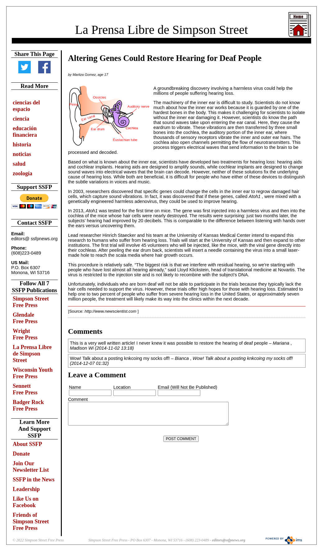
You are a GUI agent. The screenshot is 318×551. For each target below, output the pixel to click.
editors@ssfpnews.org (228, 540)
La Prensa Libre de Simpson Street (161, 30)
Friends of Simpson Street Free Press (31, 521)
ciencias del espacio (26, 105)
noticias (22, 154)
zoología (22, 173)
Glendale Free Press (25, 318)
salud (19, 164)
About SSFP (27, 444)
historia (22, 144)
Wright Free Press (25, 334)
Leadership (26, 489)
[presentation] (115, 439)
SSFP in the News (34, 479)
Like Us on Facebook (26, 502)
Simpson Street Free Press (31, 302)
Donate (21, 454)
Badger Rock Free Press (28, 405)
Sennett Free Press (25, 389)
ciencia (21, 119)
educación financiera (25, 131)
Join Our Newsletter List (31, 466)
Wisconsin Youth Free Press (33, 373)
